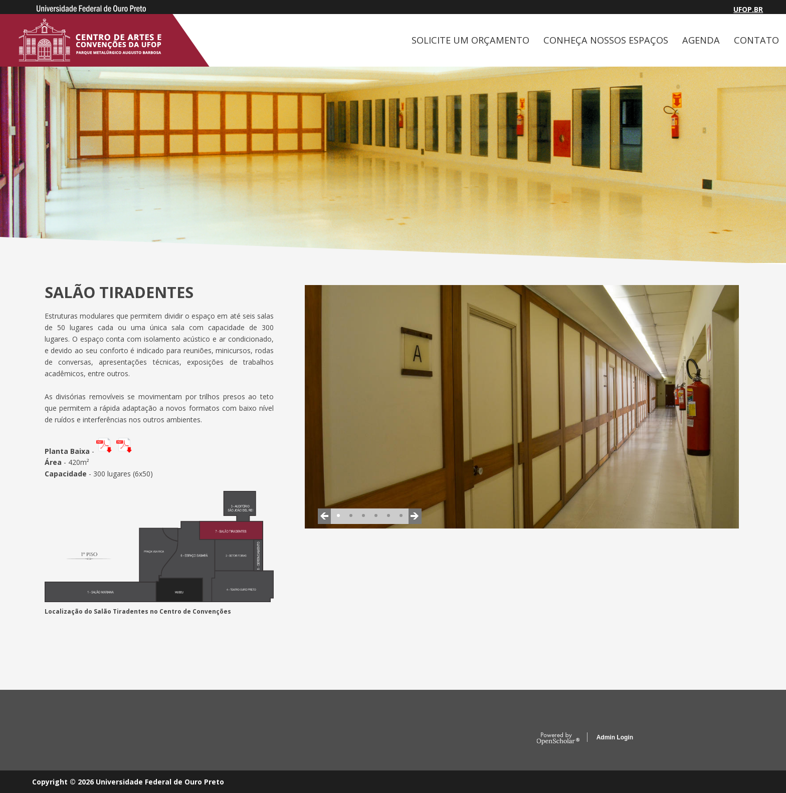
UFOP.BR (748, 9)
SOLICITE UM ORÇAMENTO (470, 40)
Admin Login (615, 737)
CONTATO (756, 40)
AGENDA (701, 40)
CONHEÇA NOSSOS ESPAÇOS (605, 40)
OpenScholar (558, 738)
